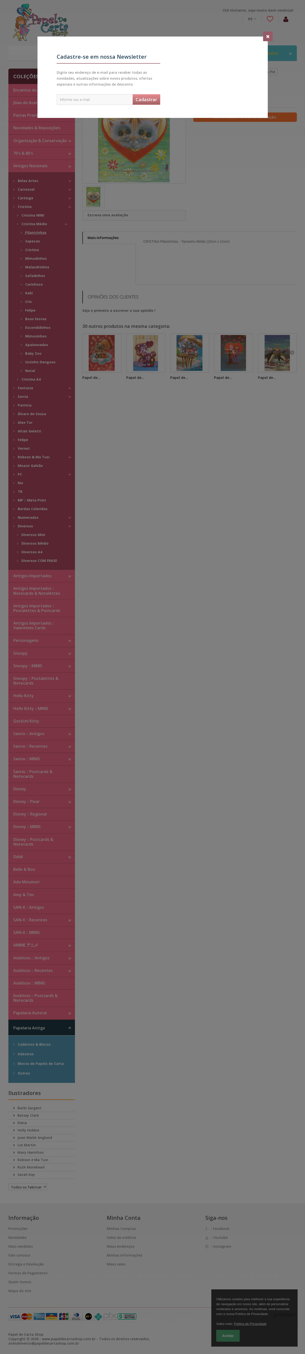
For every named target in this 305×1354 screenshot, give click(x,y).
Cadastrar (146, 99)
